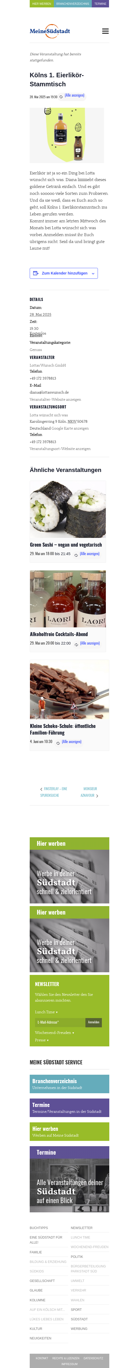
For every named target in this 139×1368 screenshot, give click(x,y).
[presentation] (68, 509)
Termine (100, 3)
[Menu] (105, 31)
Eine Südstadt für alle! (46, 1240)
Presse (40, 1040)
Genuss (36, 350)
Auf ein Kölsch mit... (47, 1310)
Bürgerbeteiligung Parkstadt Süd (88, 1268)
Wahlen (77, 1300)
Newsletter (82, 1228)
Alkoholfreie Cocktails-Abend (59, 634)
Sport (76, 1310)
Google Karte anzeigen (70, 428)
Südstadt (79, 1319)
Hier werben (41, 3)
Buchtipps (39, 1228)
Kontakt (42, 1358)
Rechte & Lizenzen (66, 1358)
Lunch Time (45, 1012)
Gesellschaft (42, 1281)
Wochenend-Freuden (53, 1033)
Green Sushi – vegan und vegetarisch (66, 545)
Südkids (37, 1271)
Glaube (36, 1290)
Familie (36, 1252)
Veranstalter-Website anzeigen (55, 400)
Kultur (36, 1329)
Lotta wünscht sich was (49, 415)
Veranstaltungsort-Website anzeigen (60, 449)
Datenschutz (93, 1358)
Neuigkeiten (40, 1338)
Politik (77, 1257)
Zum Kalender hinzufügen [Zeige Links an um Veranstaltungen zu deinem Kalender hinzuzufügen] (65, 273)
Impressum (70, 1364)
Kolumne (37, 1300)
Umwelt (77, 1281)
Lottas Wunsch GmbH (48, 365)
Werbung (79, 1329)
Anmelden (93, 1022)
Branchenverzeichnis (73, 3)
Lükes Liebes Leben (46, 1319)
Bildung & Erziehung (48, 1262)
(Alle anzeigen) (74, 95)
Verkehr (78, 1290)
